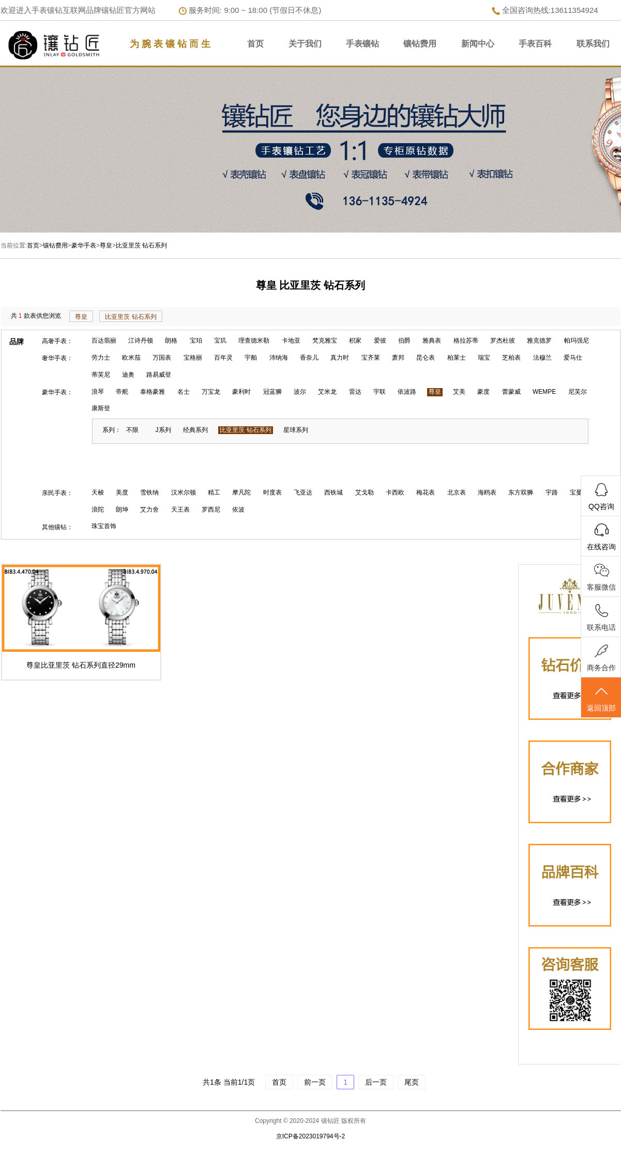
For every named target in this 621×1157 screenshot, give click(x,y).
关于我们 (305, 43)
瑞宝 (484, 357)
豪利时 (241, 391)
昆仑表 (425, 357)
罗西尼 (211, 509)
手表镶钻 (362, 43)
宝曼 (576, 492)
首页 (255, 43)
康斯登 (101, 408)
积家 (355, 340)
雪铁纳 (149, 492)
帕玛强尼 (576, 340)
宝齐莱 (370, 357)
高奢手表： (57, 341)
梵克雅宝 (324, 340)
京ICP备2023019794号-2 (310, 1136)
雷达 (355, 391)
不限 (132, 430)
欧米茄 (131, 357)
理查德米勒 (253, 340)
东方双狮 (520, 492)
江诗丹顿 (140, 340)
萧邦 (398, 357)
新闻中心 (477, 43)
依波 (238, 509)
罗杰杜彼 (502, 340)
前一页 (315, 1082)
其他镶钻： (57, 527)
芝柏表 (511, 357)
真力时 (339, 357)
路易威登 (158, 374)
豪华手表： (57, 392)
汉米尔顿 (183, 492)
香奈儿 (309, 357)
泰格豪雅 (152, 391)
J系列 (163, 430)
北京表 (456, 492)
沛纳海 (278, 357)
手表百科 (535, 43)
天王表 (180, 509)
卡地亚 (291, 340)
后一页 (376, 1082)
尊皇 (106, 245)
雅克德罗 (539, 340)
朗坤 (122, 509)
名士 (183, 391)
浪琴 (98, 391)
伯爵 (404, 340)
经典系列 (195, 430)
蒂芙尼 (101, 374)
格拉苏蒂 (465, 340)
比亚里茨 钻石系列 (141, 245)
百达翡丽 (104, 340)
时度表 (272, 492)
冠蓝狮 (272, 391)
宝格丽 (193, 357)
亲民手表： (57, 493)
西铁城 (333, 492)
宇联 (379, 391)
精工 (214, 492)
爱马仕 (573, 357)
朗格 (171, 340)
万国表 (162, 357)
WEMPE (544, 391)
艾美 (459, 391)
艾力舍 (149, 509)
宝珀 (196, 340)
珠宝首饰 (104, 526)
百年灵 (223, 357)
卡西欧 (395, 492)
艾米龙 (327, 391)
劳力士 (101, 357)
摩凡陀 (241, 492)
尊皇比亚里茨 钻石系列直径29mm (80, 665)
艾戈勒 (364, 492)
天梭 (98, 492)
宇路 (552, 492)
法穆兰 (542, 357)
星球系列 (295, 430)
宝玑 (220, 340)
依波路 (407, 391)
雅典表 (431, 340)
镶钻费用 (419, 43)
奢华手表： (57, 358)
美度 (122, 492)
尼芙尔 (577, 391)
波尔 (300, 391)
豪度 (483, 391)
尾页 (411, 1082)
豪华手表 (83, 245)
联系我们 (593, 43)
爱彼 (380, 340)
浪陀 (98, 509)
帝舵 (122, 391)
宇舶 (251, 357)
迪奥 (128, 374)
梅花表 (425, 492)
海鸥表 (487, 492)
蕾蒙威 (511, 391)
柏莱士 (456, 357)
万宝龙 (211, 391)
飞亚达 (303, 492)
